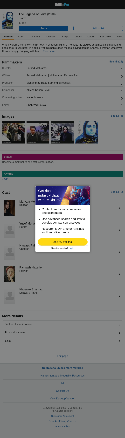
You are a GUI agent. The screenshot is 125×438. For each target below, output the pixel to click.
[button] (62, 242)
